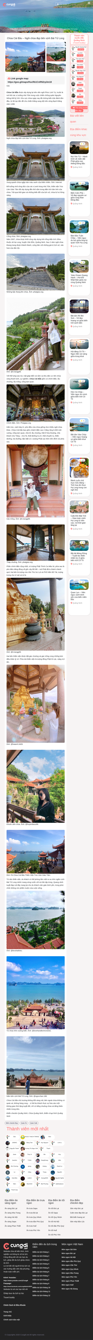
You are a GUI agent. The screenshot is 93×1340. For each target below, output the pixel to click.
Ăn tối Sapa (53, 1213)
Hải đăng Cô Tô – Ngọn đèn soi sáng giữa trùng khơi (79, 354)
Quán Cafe (33, 1123)
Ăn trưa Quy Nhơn (34, 1217)
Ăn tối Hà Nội (53, 1221)
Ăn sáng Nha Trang (12, 1213)
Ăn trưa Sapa (32, 1208)
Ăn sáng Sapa (10, 1221)
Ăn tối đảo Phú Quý (56, 1226)
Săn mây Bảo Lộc (77, 1221)
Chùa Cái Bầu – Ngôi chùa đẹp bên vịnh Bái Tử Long (56, 29)
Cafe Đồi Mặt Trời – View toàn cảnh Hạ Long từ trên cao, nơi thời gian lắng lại (78, 520)
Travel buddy (9, 1297)
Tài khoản (62, 4)
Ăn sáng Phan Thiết (13, 1226)
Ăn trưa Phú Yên (33, 1230)
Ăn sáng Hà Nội (11, 1217)
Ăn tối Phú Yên (54, 1235)
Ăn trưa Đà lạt (32, 1213)
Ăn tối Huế (52, 1230)
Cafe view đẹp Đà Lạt (78, 1213)
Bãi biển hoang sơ (77, 1217)
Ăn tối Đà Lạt (53, 1208)
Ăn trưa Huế (31, 1226)
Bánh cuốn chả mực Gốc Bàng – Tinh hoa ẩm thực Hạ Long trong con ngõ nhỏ (79, 485)
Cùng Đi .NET (12, 29)
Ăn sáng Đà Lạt (11, 1208)
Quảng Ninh (26, 29)
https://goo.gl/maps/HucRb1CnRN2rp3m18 (30, 82)
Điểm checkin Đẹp (12, 1123)
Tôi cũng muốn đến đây (80, 109)
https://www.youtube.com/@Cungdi (16, 1280)
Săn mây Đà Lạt (76, 1208)
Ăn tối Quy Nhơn (55, 1217)
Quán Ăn (24, 1123)
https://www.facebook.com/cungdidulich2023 (18, 1286)
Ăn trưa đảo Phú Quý (35, 1221)
